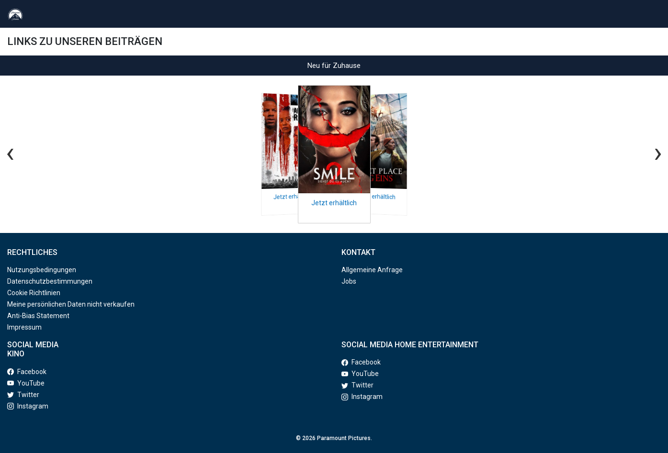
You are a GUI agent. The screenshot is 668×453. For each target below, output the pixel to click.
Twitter (23, 394)
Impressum (24, 327)
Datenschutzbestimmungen (49, 281)
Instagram (27, 406)
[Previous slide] (18, 152)
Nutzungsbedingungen (41, 270)
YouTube (26, 383)
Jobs (348, 281)
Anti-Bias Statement (38, 316)
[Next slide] (650, 152)
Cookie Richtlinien (33, 293)
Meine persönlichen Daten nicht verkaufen (71, 304)
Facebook (26, 372)
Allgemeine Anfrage (372, 270)
